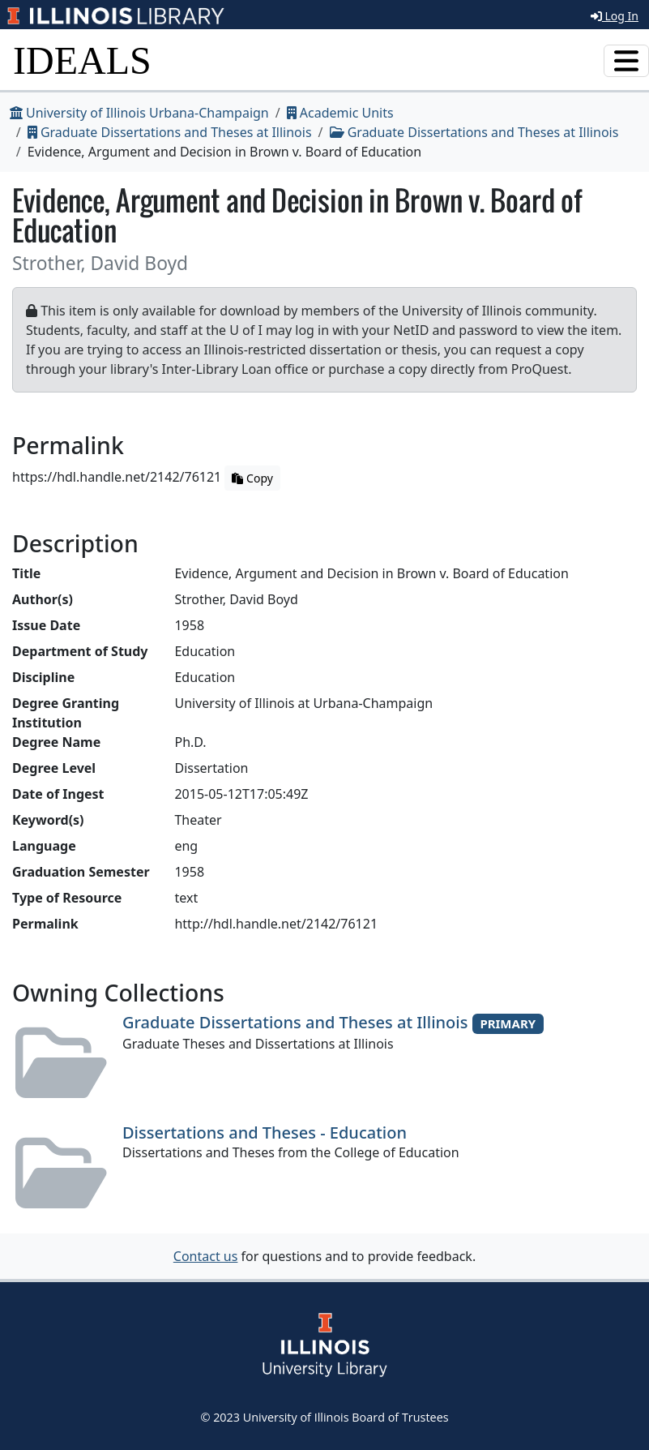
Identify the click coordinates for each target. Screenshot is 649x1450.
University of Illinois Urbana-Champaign (139, 113)
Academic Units (340, 113)
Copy (252, 478)
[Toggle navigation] (626, 61)
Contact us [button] (205, 1256)
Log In (614, 16)
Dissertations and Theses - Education (264, 1132)
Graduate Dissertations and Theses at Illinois (170, 132)
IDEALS (82, 60)
